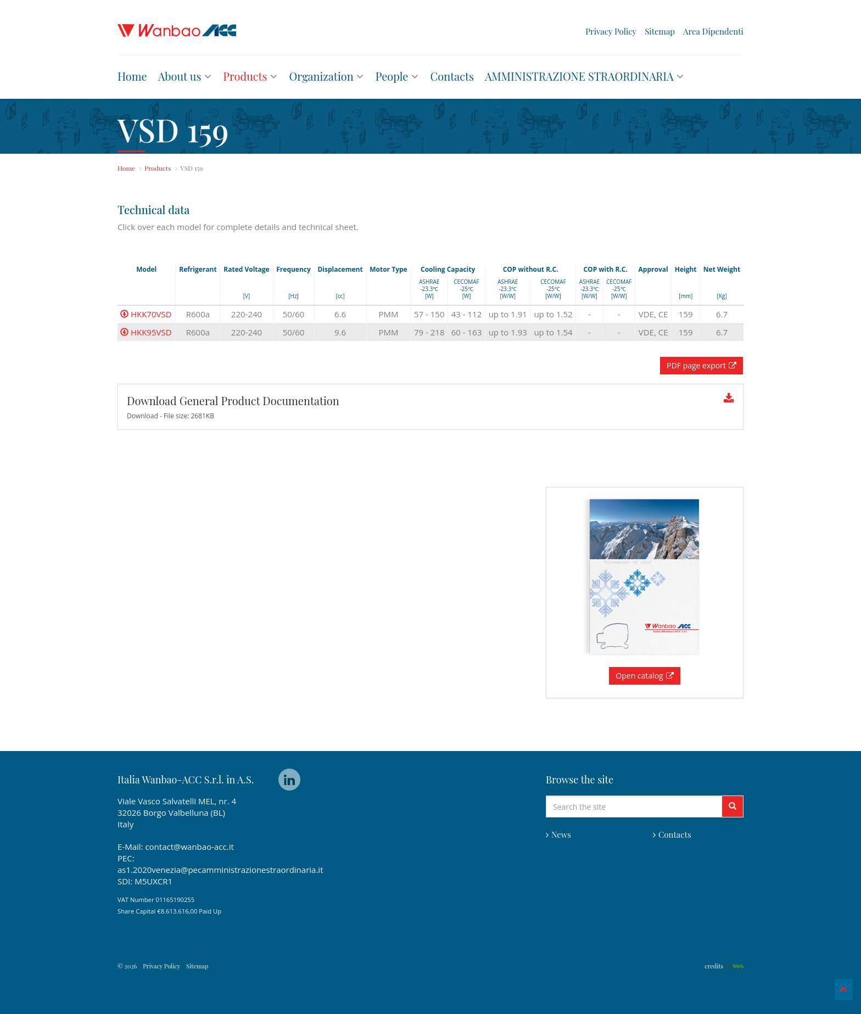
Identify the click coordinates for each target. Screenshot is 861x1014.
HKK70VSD (146, 314)
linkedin (289, 780)
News (558, 834)
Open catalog (644, 675)
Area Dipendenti (713, 31)
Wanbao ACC (177, 30)
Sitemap (660, 31)
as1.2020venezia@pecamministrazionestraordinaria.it (220, 869)
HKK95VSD (146, 332)
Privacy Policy (610, 31)
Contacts (672, 834)
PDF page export (701, 365)
